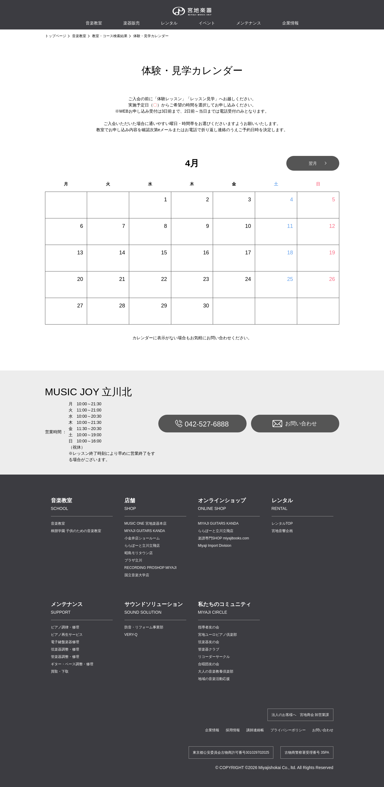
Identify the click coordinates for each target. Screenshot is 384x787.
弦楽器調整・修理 (65, 649)
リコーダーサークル (214, 657)
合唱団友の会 (208, 664)
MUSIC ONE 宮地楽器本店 (145, 523)
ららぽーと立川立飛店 (142, 546)
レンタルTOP (282, 523)
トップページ (55, 36)
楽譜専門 (223, 538)
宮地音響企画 (282, 531)
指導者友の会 (208, 627)
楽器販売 (131, 23)
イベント (207, 23)
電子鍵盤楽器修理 (65, 642)
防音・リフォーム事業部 (143, 627)
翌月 (313, 163)
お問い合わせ (294, 423)
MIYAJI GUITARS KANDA (144, 531)
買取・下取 (60, 671)
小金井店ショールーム (142, 538)
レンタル (169, 23)
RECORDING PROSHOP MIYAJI (150, 568)
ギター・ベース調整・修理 (72, 664)
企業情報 (212, 730)
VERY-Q (131, 635)
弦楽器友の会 (208, 642)
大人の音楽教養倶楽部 (215, 671)
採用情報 (233, 730)
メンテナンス (248, 23)
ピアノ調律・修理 (65, 627)
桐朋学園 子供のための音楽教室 (76, 531)
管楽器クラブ (208, 649)
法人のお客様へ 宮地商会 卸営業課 (300, 715)
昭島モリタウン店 (138, 553)
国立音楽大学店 (136, 575)
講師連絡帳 (255, 730)
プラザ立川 (133, 560)
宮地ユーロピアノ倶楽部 (217, 635)
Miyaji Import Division (214, 546)
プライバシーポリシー (288, 730)
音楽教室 (79, 36)
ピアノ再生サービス (67, 635)
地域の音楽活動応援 (214, 679)
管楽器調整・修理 (65, 657)
